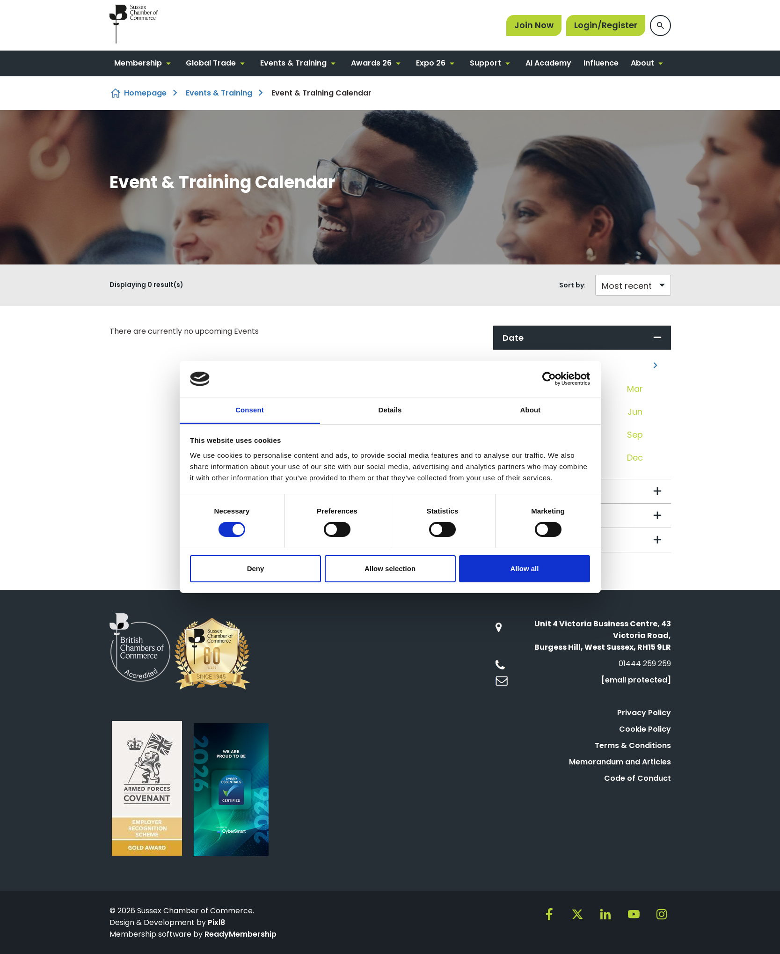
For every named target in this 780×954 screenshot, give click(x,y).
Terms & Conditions (633, 745)
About (642, 63)
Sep (635, 434)
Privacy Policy (644, 712)
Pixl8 (216, 922)
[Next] (655, 365)
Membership (138, 63)
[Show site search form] (660, 25)
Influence (601, 63)
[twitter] (577, 914)
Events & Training (293, 63)
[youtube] (633, 914)
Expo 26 (430, 63)
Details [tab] (390, 410)
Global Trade (211, 63)
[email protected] (636, 680)
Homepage (145, 93)
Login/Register (605, 25)
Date (513, 338)
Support (485, 63)
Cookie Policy (645, 729)
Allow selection (390, 568)
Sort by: (572, 285)
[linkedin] (605, 914)
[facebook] (549, 914)
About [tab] (530, 410)
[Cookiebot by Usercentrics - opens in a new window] (549, 379)
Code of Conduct (637, 778)
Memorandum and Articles (620, 761)
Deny (255, 568)
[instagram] (661, 914)
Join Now (534, 25)
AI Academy (548, 63)
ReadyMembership (240, 934)
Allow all (524, 568)
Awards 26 (371, 63)
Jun (634, 412)
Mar (635, 389)
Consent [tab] (249, 410)
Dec (635, 457)
